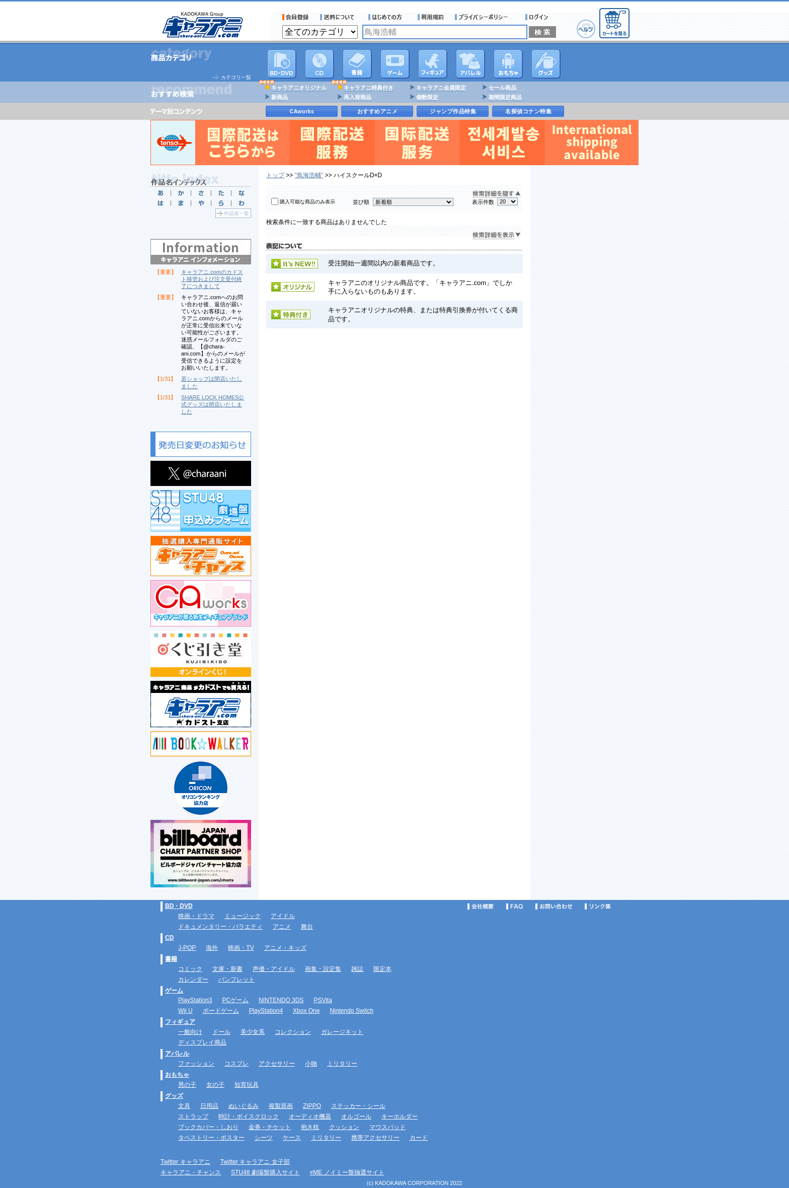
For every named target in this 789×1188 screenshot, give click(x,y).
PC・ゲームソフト (395, 64)
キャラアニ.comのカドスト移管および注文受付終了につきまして (212, 279)
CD (319, 64)
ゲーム (174, 990)
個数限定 (427, 97)
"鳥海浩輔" (309, 175)
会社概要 (480, 906)
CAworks (302, 111)
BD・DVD (179, 906)
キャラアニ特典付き (368, 88)
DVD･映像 (281, 64)
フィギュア (432, 64)
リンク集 (598, 906)
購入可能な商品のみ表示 (307, 201)
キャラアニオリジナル (299, 88)
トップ (275, 175)
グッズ (546, 64)
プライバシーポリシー (484, 17)
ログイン (538, 17)
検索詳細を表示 (496, 235)
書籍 (357, 64)
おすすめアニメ (377, 111)
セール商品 (502, 88)
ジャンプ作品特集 (453, 111)
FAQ (514, 906)
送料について (338, 17)
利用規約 (431, 17)
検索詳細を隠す (496, 194)
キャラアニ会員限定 (441, 88)
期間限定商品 (505, 97)
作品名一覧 (236, 213)
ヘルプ (586, 29)
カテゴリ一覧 (236, 77)
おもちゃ (508, 64)
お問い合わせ (554, 906)
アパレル (470, 64)
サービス (387, 17)
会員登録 (295, 17)
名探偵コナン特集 (528, 111)
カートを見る (614, 23)
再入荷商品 (357, 97)
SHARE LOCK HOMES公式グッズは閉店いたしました (212, 404)
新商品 (279, 97)
